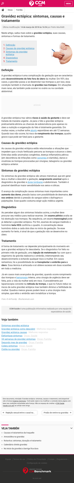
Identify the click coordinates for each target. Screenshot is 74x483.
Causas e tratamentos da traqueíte (19, 433)
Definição (10, 45)
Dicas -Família (44, 339)
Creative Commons (19, 401)
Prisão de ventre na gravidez (56, 413)
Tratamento (11, 61)
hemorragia (22, 277)
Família (19, 10)
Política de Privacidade (36, 459)
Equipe (8, 459)
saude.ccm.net (8, 406)
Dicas (10, 10)
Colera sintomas (9, 346)
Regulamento (62, 459)
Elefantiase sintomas (11, 335)
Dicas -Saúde (30, 335)
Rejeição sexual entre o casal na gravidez (19, 413)
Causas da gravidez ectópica (20, 48)
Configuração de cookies (37, 463)
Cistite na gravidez (10, 349)
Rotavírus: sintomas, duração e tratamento (22, 440)
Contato (51, 459)
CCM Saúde (60, 403)
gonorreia (42, 158)
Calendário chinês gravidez (15, 444)
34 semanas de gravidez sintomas (18, 339)
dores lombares (35, 182)
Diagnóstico (12, 58)
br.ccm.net (37, 478)
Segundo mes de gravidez (14, 342)
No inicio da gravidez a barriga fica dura (21, 448)
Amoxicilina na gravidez (14, 437)
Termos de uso (19, 459)
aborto (33, 130)
